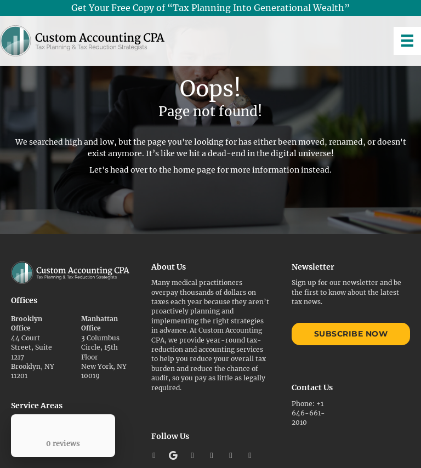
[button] (154, 455)
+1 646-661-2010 (308, 413)
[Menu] (407, 40)
